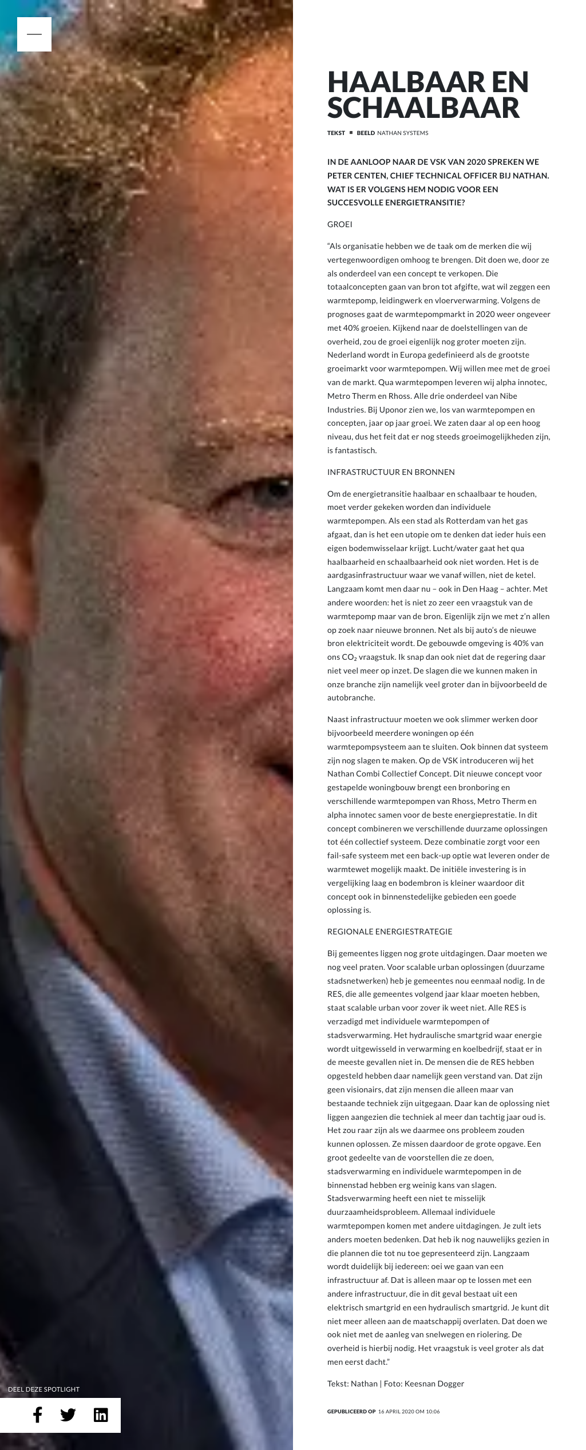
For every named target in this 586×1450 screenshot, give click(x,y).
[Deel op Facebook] (38, 1415)
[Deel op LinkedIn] (101, 1415)
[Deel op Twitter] (68, 1415)
